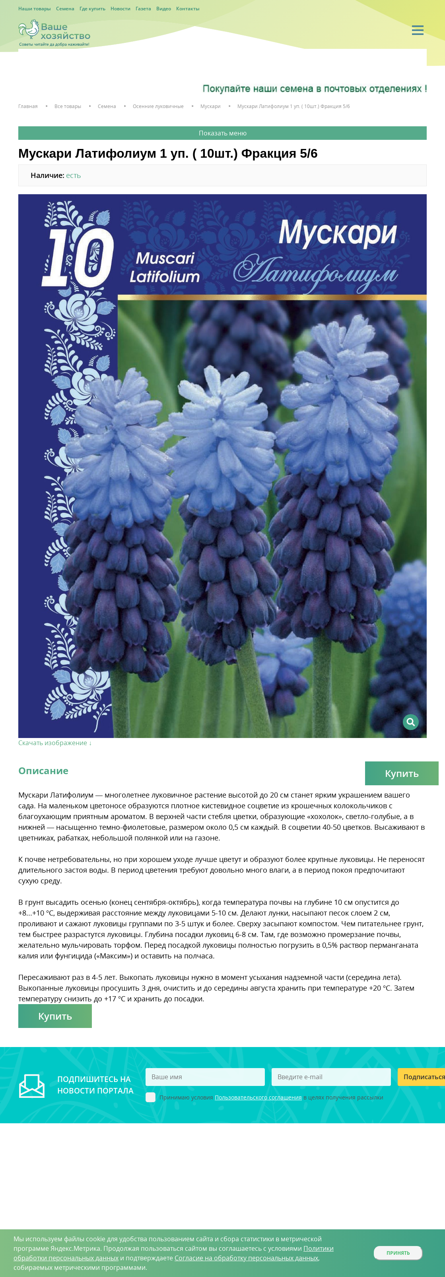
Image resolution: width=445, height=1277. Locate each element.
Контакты (188, 8)
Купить (402, 773)
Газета (143, 8)
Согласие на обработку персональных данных (246, 1258)
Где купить (92, 8)
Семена (65, 8)
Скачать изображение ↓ (55, 742)
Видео (163, 8)
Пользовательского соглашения (258, 1097)
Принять (398, 1253)
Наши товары (34, 8)
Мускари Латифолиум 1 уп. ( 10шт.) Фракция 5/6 (293, 106)
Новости (120, 8)
